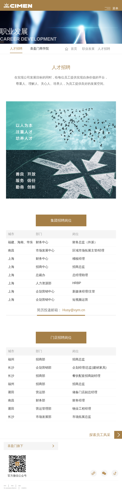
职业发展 (88, 48)
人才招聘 (16, 48)
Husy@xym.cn (73, 310)
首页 (74, 48)
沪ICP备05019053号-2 (24, 488)
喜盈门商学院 (39, 48)
